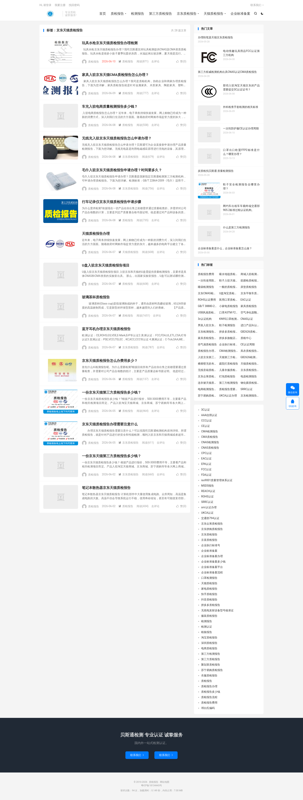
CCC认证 (206, 420)
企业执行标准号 (210, 545)
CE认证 (205, 426)
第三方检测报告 (228, 382)
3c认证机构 (205, 318)
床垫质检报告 (249, 286)
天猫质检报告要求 (250, 363)
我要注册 (60, 5)
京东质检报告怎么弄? (250, 370)
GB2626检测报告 (250, 357)
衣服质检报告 (209, 675)
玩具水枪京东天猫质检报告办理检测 (110, 43)
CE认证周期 (248, 344)
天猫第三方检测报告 (228, 357)
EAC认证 (246, 299)
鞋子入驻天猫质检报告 (228, 280)
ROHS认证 (207, 496)
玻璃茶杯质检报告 (96, 297)
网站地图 (164, 782)
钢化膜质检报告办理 (250, 382)
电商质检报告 (209, 648)
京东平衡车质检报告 (250, 293)
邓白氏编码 (208, 708)
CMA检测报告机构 (228, 350)
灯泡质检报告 (227, 376)
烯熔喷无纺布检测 (207, 363)
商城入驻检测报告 (250, 274)
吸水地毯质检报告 (228, 274)
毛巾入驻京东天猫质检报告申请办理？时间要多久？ (122, 170)
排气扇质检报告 (207, 344)
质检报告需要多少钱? (228, 389)
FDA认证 (206, 474)
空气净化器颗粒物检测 (250, 312)
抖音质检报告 (209, 599)
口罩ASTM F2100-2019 (228, 312)
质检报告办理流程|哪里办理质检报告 (207, 350)
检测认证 (206, 626)
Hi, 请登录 (45, 5)
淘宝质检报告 (209, 637)
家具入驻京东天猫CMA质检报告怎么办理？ (115, 75)
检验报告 (206, 632)
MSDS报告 (207, 485)
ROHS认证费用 (207, 299)
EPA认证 (206, 463)
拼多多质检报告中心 (228, 331)
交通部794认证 (210, 518)
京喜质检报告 (209, 539)
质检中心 (246, 338)
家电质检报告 (209, 588)
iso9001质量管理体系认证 (216, 480)
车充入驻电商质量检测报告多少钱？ (110, 106)
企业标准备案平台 (212, 567)
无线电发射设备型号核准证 (217, 610)
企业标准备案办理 (212, 556)
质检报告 (50, 14)
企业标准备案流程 (212, 572)
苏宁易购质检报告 (207, 395)
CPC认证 (206, 453)
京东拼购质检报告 (212, 529)
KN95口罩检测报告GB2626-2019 (228, 318)
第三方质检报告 (160, 13)
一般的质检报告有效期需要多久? (228, 286)
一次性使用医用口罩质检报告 (207, 280)
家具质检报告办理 (207, 338)
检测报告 (137, 13)
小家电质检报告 (228, 306)
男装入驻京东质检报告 (207, 325)
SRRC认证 (247, 389)
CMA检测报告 (209, 431)
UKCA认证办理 (228, 395)
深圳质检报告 (209, 642)
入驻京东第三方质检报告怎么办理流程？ (207, 357)
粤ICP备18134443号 (151, 785)
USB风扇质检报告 (207, 312)
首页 (102, 13)
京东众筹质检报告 (207, 376)
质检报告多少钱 (210, 691)
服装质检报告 (209, 615)
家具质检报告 (249, 306)
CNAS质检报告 (210, 447)
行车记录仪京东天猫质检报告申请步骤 (111, 202)
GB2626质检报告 (250, 331)
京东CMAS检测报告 (207, 293)
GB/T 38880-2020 (207, 306)
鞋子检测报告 (227, 325)
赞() (181, 61)
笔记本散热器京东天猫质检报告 (106, 488)
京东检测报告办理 (207, 331)
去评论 (155, 61)
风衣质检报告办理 (250, 350)
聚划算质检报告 (210, 664)
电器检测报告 (249, 376)
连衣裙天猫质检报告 (207, 382)
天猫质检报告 (213, 13)
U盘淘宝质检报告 (228, 293)
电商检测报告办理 (207, 389)
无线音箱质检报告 (207, 370)
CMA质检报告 (209, 436)
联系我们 (255, 5)
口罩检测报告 (209, 577)
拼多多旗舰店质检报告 (228, 338)
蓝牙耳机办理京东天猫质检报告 (106, 329)
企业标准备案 (240, 13)
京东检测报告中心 (250, 395)
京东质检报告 (187, 13)
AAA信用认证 (209, 415)
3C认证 (205, 409)
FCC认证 (206, 469)
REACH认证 (208, 491)
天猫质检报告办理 (96, 233)
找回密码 (74, 5)
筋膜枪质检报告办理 (250, 280)
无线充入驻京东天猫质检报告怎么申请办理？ (117, 138)
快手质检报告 (209, 594)
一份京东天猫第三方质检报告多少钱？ (111, 392)
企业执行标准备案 (228, 344)
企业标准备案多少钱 (213, 561)
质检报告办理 (209, 686)
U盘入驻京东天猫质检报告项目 (105, 265)
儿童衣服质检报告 (228, 370)
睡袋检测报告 (206, 286)
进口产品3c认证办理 (250, 325)
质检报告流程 (209, 697)
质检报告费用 (206, 274)
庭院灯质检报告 (228, 363)
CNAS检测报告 (210, 442)
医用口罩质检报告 (228, 299)
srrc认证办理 (209, 507)
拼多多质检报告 (210, 604)
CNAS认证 (247, 318)
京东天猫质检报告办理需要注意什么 (110, 424)
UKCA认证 (207, 512)
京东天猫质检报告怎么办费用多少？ (110, 361)
